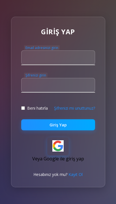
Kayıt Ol (75, 174)
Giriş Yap (58, 125)
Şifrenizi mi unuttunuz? (74, 108)
